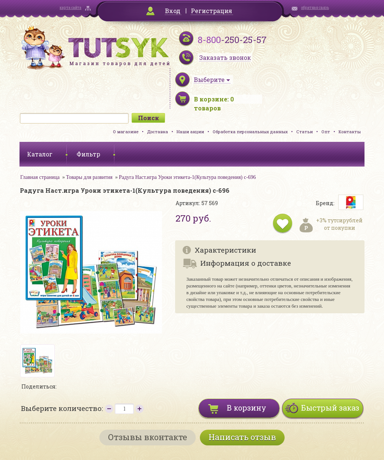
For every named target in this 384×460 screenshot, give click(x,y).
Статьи (304, 131)
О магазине (125, 131)
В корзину (246, 407)
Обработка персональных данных (250, 131)
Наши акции (190, 131)
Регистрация (211, 11)
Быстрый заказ (330, 407)
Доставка (157, 131)
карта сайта (70, 7)
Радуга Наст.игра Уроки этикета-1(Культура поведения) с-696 (187, 177)
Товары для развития (89, 177)
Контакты (350, 131)
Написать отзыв (242, 437)
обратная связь (315, 7)
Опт (325, 131)
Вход (172, 11)
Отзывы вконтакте (147, 437)
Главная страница (40, 177)
